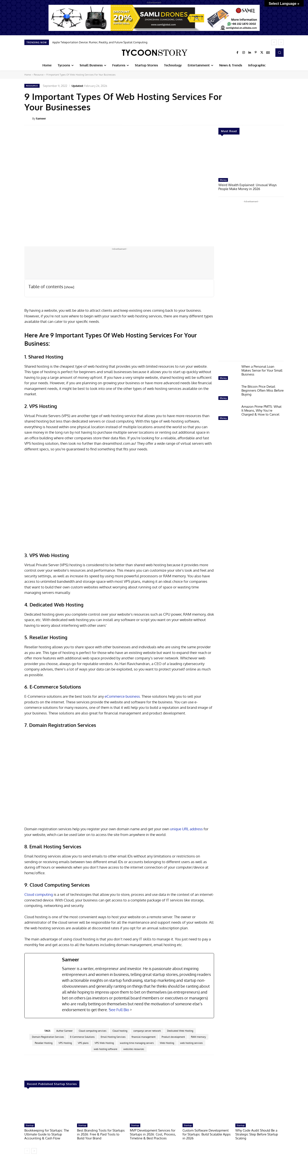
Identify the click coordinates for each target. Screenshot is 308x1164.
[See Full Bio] (131, 1010)
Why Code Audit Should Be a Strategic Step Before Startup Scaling (256, 1134)
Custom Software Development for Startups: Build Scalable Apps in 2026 (206, 1134)
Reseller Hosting (43, 1042)
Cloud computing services (92, 1030)
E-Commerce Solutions (82, 1036)
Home (27, 74)
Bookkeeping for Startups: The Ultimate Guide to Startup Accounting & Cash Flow (46, 1134)
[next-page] (34, 1151)
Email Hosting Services (113, 1036)
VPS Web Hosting (104, 1042)
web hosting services (191, 1042)
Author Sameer (64, 1030)
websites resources (133, 1049)
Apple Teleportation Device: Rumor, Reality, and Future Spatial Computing (99, 42)
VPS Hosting (65, 1042)
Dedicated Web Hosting (180, 1030)
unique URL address (186, 829)
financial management (144, 1036)
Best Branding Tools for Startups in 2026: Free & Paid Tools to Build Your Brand (101, 1134)
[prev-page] (27, 1151)
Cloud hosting (119, 1030)
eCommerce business (122, 696)
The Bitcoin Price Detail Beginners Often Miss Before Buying (262, 390)
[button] (279, 52)
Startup (29, 1125)
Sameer (41, 118)
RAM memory (198, 1036)
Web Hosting (167, 1042)
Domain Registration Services (48, 1036)
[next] (281, 42)
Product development (173, 1036)
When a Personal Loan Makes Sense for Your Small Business (261, 370)
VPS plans (83, 1042)
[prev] (274, 42)
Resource (39, 74)
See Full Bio (119, 1009)
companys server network (147, 1030)
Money (223, 179)
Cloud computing (38, 894)
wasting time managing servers (137, 1042)
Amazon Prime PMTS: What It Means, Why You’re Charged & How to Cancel (261, 410)
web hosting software (105, 1049)
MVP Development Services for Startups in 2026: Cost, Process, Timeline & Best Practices (153, 1134)
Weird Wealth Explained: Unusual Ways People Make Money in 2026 (247, 187)
